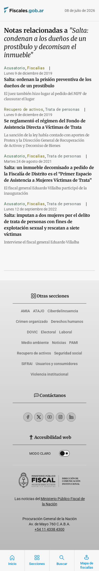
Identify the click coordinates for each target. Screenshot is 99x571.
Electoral (48, 332)
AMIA (25, 311)
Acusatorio (14, 68)
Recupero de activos (23, 109)
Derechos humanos (67, 321)
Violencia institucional (49, 374)
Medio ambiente (35, 342)
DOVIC (32, 332)
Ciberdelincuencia (63, 311)
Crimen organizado (32, 321)
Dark (64, 454)
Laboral (65, 332)
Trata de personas (62, 109)
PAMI (73, 342)
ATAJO (38, 311)
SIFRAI (26, 364)
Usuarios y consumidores (57, 364)
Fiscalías (36, 68)
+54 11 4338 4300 (49, 529)
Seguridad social (68, 353)
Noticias (59, 342)
